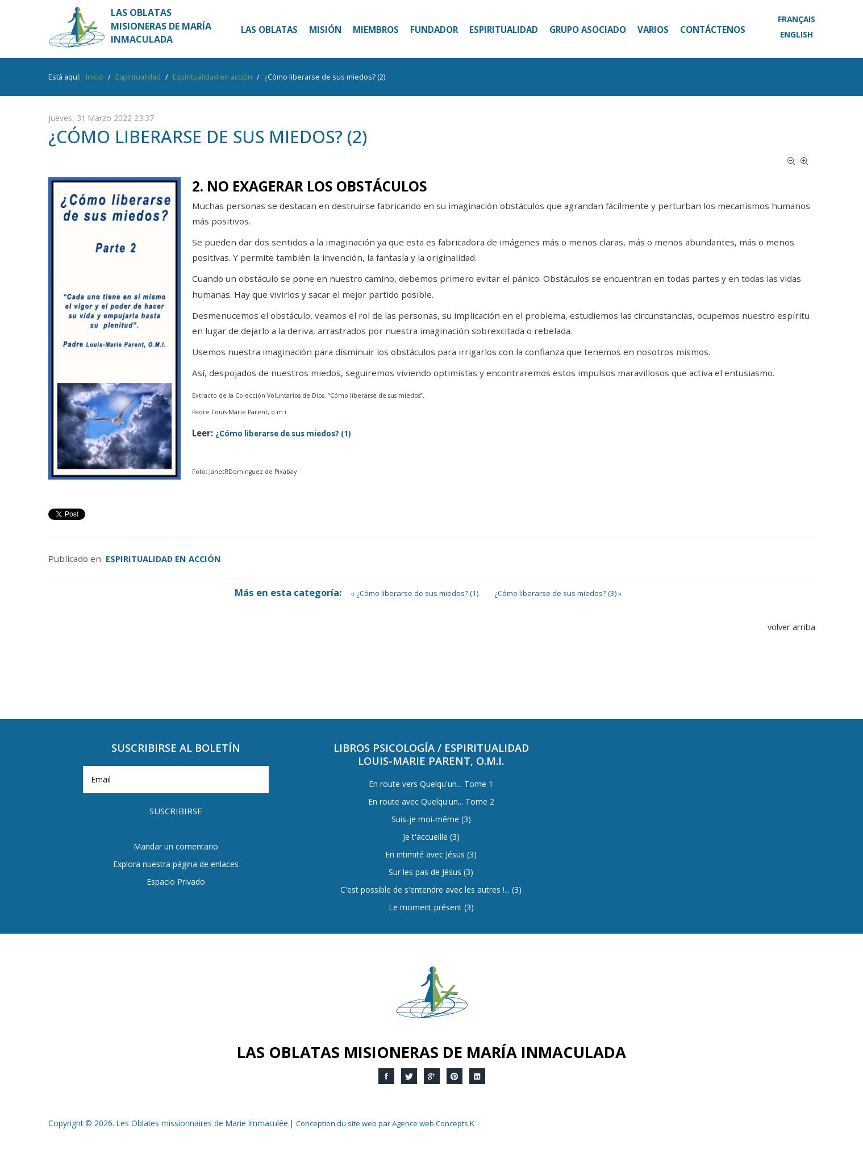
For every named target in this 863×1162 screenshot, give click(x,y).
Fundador (434, 29)
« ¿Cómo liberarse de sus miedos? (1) (409, 593)
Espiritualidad (503, 29)
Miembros (376, 29)
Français (794, 18)
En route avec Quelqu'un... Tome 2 (431, 802)
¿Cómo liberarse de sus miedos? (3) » (563, 593)
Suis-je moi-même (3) (431, 819)
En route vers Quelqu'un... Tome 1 (431, 784)
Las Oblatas (269, 29)
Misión (325, 29)
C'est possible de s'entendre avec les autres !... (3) (430, 890)
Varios (653, 29)
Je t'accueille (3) (431, 837)
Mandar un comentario (175, 818)
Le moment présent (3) (431, 908)
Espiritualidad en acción (165, 558)
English (794, 34)
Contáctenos (712, 29)
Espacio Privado (175, 854)
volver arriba (788, 626)
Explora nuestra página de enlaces (176, 836)
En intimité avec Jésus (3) (431, 855)
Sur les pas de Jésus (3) (430, 872)
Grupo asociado (587, 29)
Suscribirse (263, 782)
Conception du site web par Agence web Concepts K (390, 1123)
